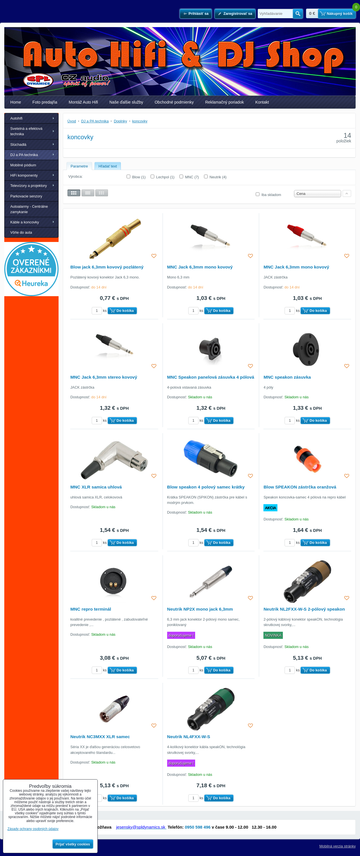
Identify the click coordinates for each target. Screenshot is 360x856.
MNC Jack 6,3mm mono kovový (200, 267)
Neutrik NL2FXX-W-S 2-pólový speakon (304, 609)
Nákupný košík (340, 13)
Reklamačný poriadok (224, 102)
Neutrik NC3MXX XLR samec (100, 736)
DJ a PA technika (24, 155)
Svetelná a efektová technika (26, 131)
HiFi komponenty (24, 175)
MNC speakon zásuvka (287, 377)
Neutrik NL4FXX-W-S (188, 736)
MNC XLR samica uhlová (96, 486)
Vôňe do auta (21, 232)
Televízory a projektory (28, 185)
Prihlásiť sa (199, 13)
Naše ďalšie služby (126, 102)
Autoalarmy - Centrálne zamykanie (29, 209)
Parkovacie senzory (26, 196)
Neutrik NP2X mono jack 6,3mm (200, 609)
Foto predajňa (45, 102)
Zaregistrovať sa (237, 13)
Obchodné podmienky (174, 102)
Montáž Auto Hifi (83, 102)
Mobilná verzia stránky (337, 846)
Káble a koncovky (24, 222)
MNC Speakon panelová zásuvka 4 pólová (210, 377)
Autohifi (16, 118)
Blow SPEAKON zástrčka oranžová (299, 486)
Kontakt (262, 102)
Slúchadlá (18, 144)
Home (15, 102)
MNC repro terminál (90, 609)
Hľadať (298, 14)
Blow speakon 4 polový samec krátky (206, 486)
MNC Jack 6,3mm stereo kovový (103, 377)
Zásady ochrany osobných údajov (33, 829)
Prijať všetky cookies (73, 844)
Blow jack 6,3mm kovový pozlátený (106, 267)
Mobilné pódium (23, 165)
